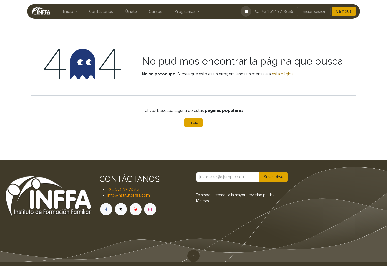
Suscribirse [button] (273, 176)
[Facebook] (106, 209)
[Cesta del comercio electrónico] (246, 11)
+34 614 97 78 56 (273, 11)
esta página (283, 74)
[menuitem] (70, 11)
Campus (343, 11)
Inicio (193, 122)
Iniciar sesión (313, 11)
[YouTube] (136, 209)
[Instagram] (150, 209)
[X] (121, 209)
